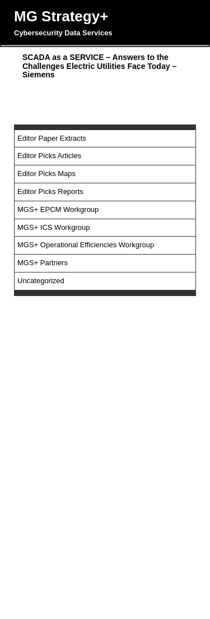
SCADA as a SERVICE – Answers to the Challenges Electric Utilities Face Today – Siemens (99, 66)
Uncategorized (40, 280)
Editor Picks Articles (49, 155)
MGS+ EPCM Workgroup (58, 209)
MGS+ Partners (42, 262)
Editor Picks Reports (50, 191)
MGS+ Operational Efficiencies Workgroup (85, 245)
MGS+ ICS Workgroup (53, 227)
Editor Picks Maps (46, 173)
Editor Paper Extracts (51, 138)
